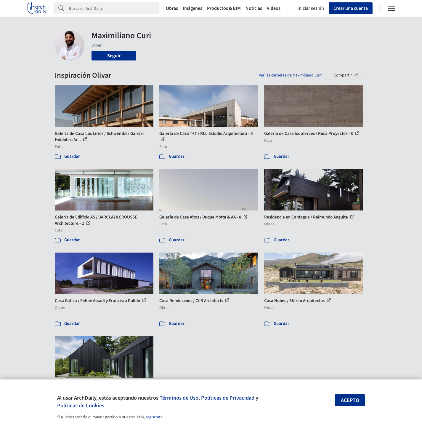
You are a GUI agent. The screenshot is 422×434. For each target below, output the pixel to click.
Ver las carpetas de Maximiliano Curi (290, 75)
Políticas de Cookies (80, 405)
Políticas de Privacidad (227, 398)
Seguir (114, 55)
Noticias (254, 8)
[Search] (114, 8)
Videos (273, 8)
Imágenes (192, 8)
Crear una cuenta (350, 8)
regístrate (154, 417)
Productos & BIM (224, 8)
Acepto (350, 400)
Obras (172, 8)
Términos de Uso (179, 398)
